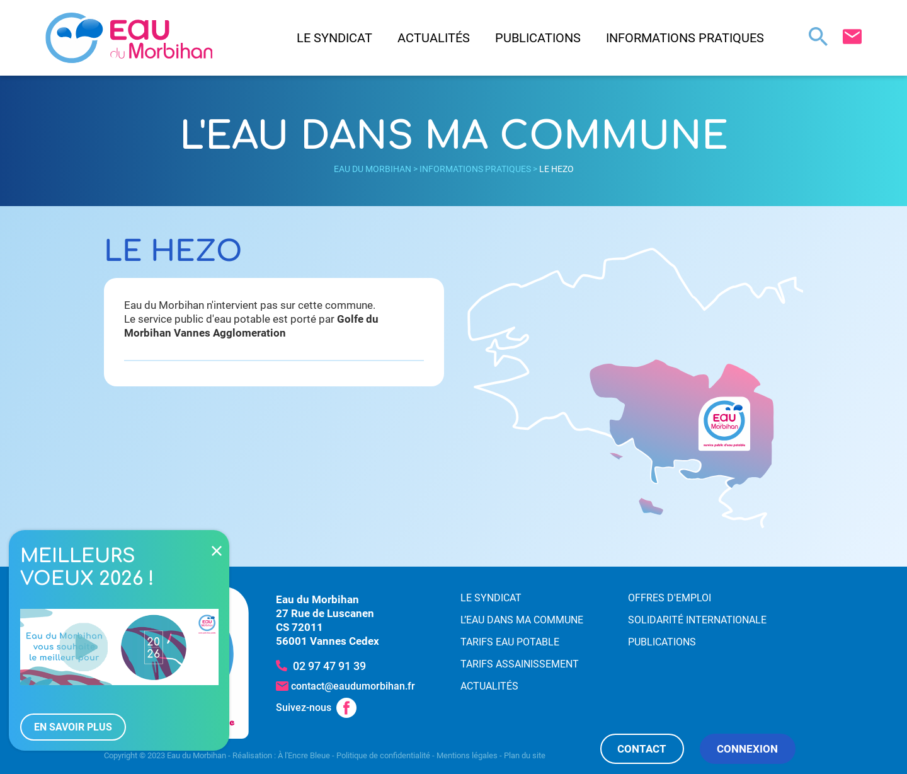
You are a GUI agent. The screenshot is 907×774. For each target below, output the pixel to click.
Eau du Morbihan (372, 169)
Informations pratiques (685, 37)
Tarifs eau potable (509, 642)
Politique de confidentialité (383, 755)
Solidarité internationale (697, 620)
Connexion (747, 748)
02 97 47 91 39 (329, 666)
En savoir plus (73, 727)
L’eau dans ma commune (521, 620)
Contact (641, 748)
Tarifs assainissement (519, 664)
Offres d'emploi (669, 598)
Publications (538, 37)
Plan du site (524, 755)
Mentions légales (467, 755)
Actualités (433, 37)
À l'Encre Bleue (304, 755)
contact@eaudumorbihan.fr (353, 686)
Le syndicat (334, 37)
